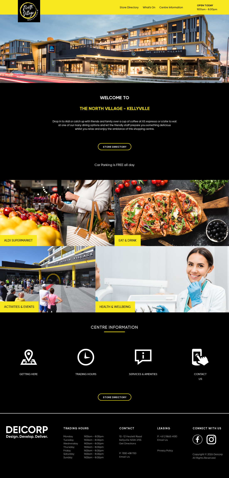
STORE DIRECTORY (114, 146)
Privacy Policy (165, 450)
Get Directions (127, 443)
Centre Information (171, 7)
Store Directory (129, 7)
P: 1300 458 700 (127, 453)
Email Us (124, 456)
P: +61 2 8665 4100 (167, 436)
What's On (149, 7)
